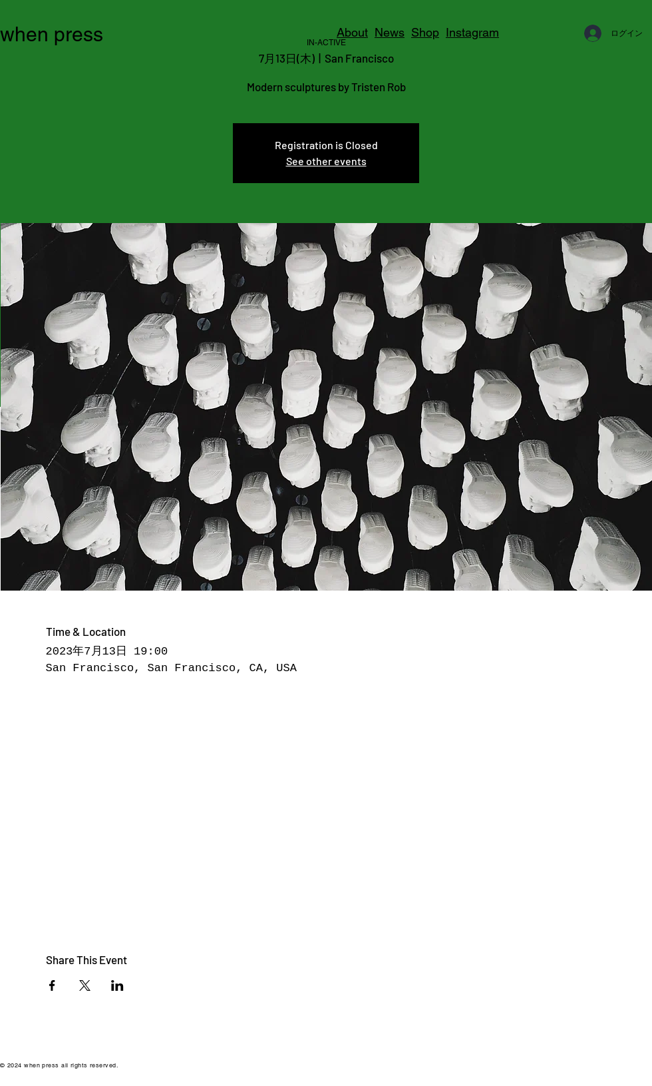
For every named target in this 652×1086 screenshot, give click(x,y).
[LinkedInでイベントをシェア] (117, 985)
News (390, 32)
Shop (425, 32)
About (352, 32)
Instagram (472, 32)
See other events (326, 160)
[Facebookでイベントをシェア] (52, 985)
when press (51, 34)
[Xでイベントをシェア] (85, 985)
